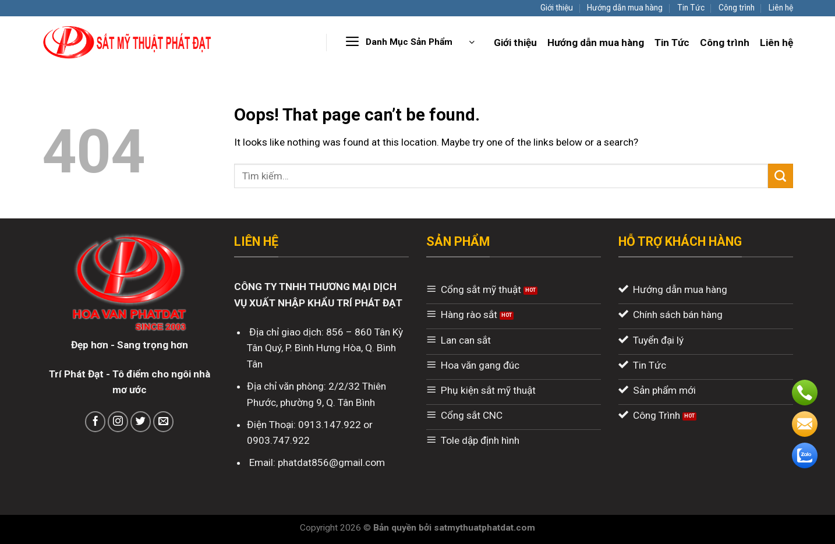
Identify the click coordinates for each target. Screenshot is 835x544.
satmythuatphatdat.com (484, 527)
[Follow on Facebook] (95, 421)
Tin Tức (691, 7)
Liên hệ (781, 7)
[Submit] (780, 176)
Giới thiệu (556, 7)
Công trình (737, 7)
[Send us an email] (163, 421)
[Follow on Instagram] (118, 421)
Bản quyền (396, 527)
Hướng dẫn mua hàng (625, 7)
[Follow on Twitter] (140, 421)
